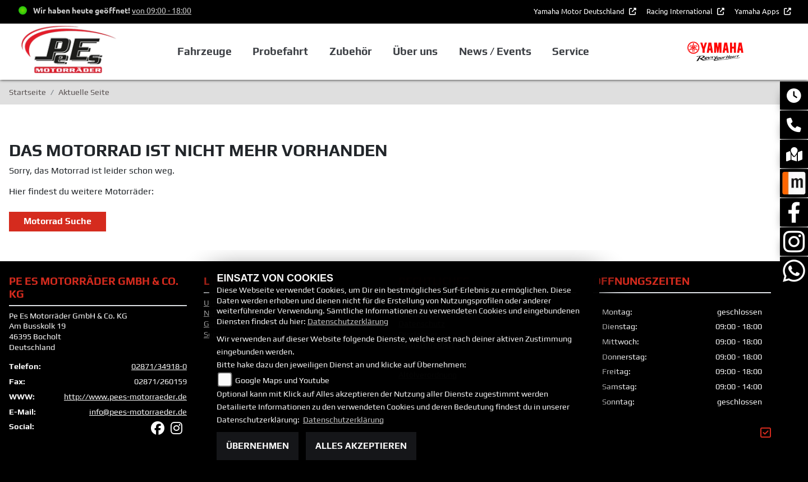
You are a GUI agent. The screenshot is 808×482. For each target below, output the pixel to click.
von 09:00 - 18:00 (161, 10)
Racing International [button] (680, 11)
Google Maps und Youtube (282, 380)
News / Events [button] (495, 51)
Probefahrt (280, 51)
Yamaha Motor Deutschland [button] (580, 11)
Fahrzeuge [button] (204, 51)
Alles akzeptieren (361, 445)
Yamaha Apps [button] (757, 11)
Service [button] (570, 51)
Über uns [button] (415, 51)
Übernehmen (257, 445)
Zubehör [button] (350, 51)
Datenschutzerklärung (347, 321)
